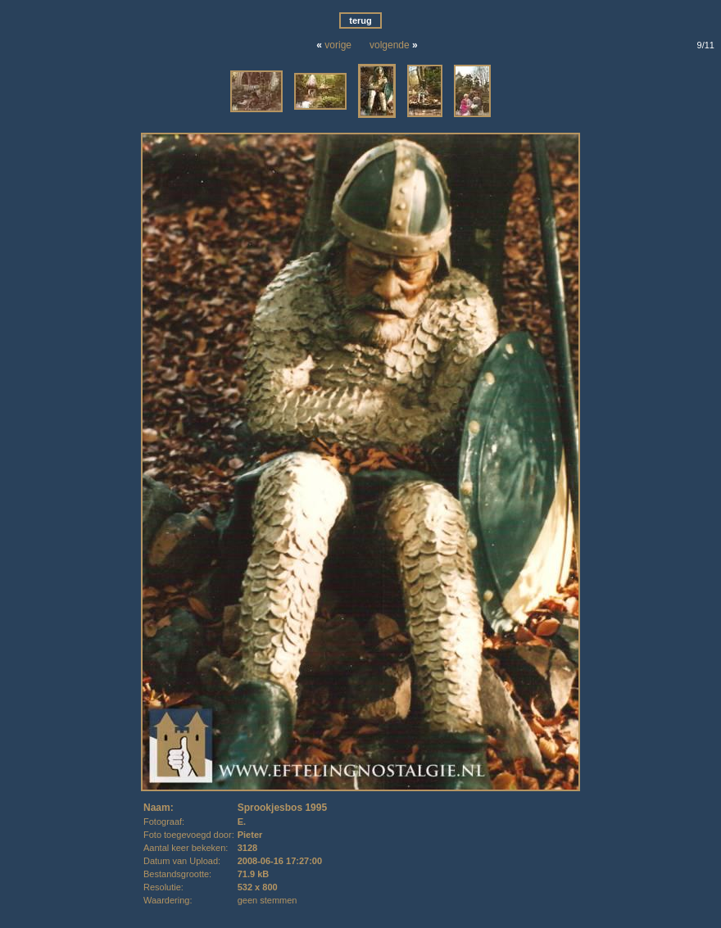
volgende (390, 45)
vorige (337, 45)
